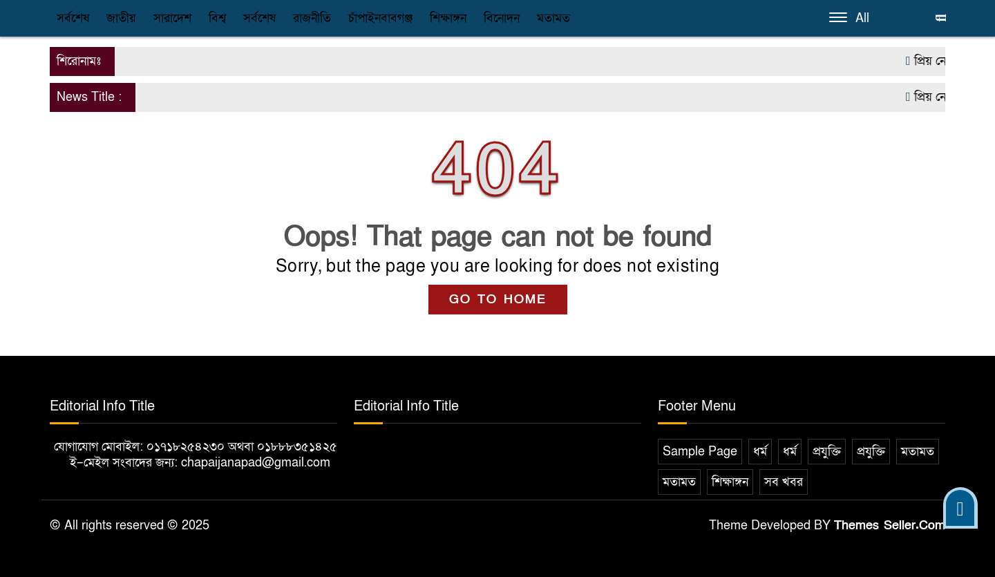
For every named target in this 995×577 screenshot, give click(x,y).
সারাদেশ (172, 18)
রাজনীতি (312, 18)
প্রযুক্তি (827, 452)
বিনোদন (502, 18)
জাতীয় (121, 18)
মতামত (553, 18)
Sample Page (700, 452)
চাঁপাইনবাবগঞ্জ (380, 18)
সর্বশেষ (73, 18)
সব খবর (783, 482)
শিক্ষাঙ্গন (448, 18)
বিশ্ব (217, 18)
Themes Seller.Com (889, 525)
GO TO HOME (498, 300)
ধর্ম (760, 452)
